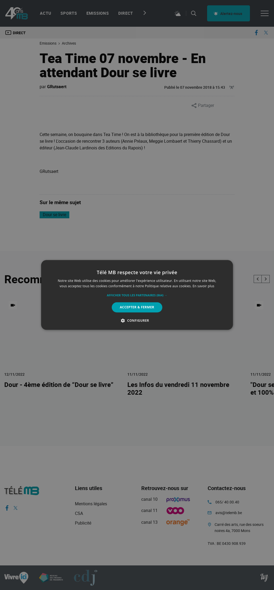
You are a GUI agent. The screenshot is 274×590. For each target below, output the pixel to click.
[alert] (137, 295)
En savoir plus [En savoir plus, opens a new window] (203, 286)
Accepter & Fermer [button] (137, 307)
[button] (137, 295)
